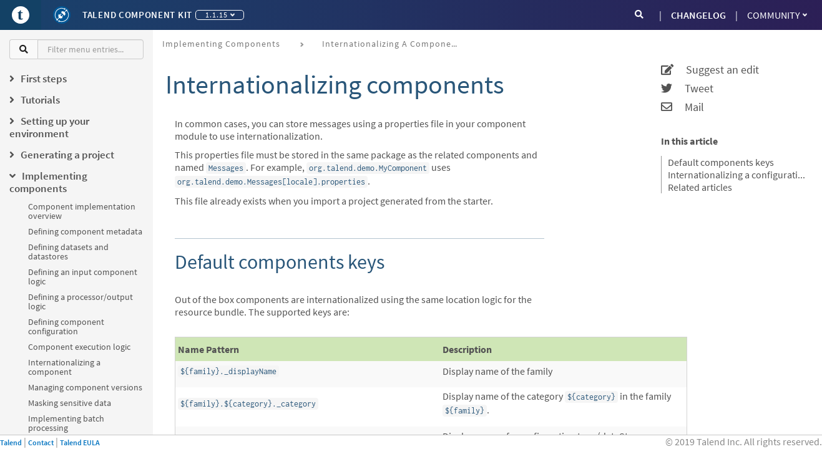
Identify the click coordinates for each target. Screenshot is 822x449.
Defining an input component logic (82, 276)
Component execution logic (79, 346)
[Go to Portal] (20, 15)
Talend (11, 442)
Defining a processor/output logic (80, 301)
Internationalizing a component (64, 367)
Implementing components (221, 43)
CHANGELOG (698, 15)
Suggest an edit (710, 70)
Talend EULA (80, 442)
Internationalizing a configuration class (737, 174)
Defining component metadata (85, 231)
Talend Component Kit (137, 15)
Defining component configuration (66, 326)
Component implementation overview (81, 211)
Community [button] (777, 15)
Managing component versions (85, 387)
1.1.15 (220, 14)
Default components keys (721, 162)
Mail (682, 107)
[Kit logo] (61, 15)
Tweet (687, 88)
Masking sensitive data (69, 402)
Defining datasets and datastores (68, 251)
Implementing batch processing (66, 423)
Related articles (700, 187)
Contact (41, 442)
